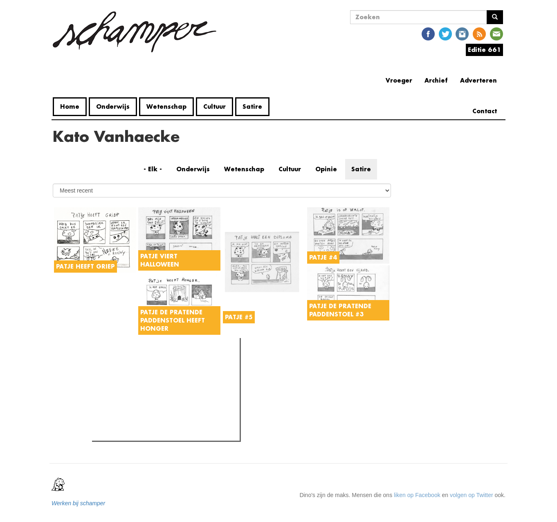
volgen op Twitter (471, 495)
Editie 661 (484, 50)
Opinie (326, 169)
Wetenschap (166, 106)
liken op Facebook (417, 495)
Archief (436, 80)
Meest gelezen (118, 362)
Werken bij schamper (78, 503)
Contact (484, 111)
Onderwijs (113, 106)
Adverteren (478, 80)
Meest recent (165, 362)
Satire (252, 106)
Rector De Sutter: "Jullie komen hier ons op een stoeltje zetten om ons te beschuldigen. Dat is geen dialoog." (168, 423)
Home (69, 106)
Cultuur (214, 106)
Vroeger (399, 80)
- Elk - (153, 169)
